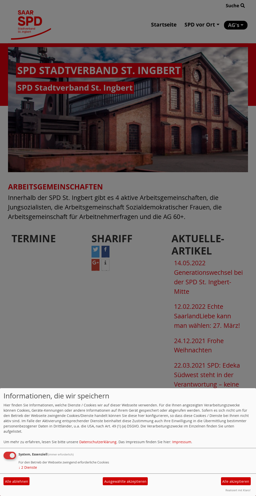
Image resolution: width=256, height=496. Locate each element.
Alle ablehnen (16, 481)
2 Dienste (27, 467)
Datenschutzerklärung (97, 441)
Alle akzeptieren (235, 481)
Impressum (181, 441)
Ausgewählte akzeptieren (125, 481)
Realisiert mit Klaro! (238, 490)
